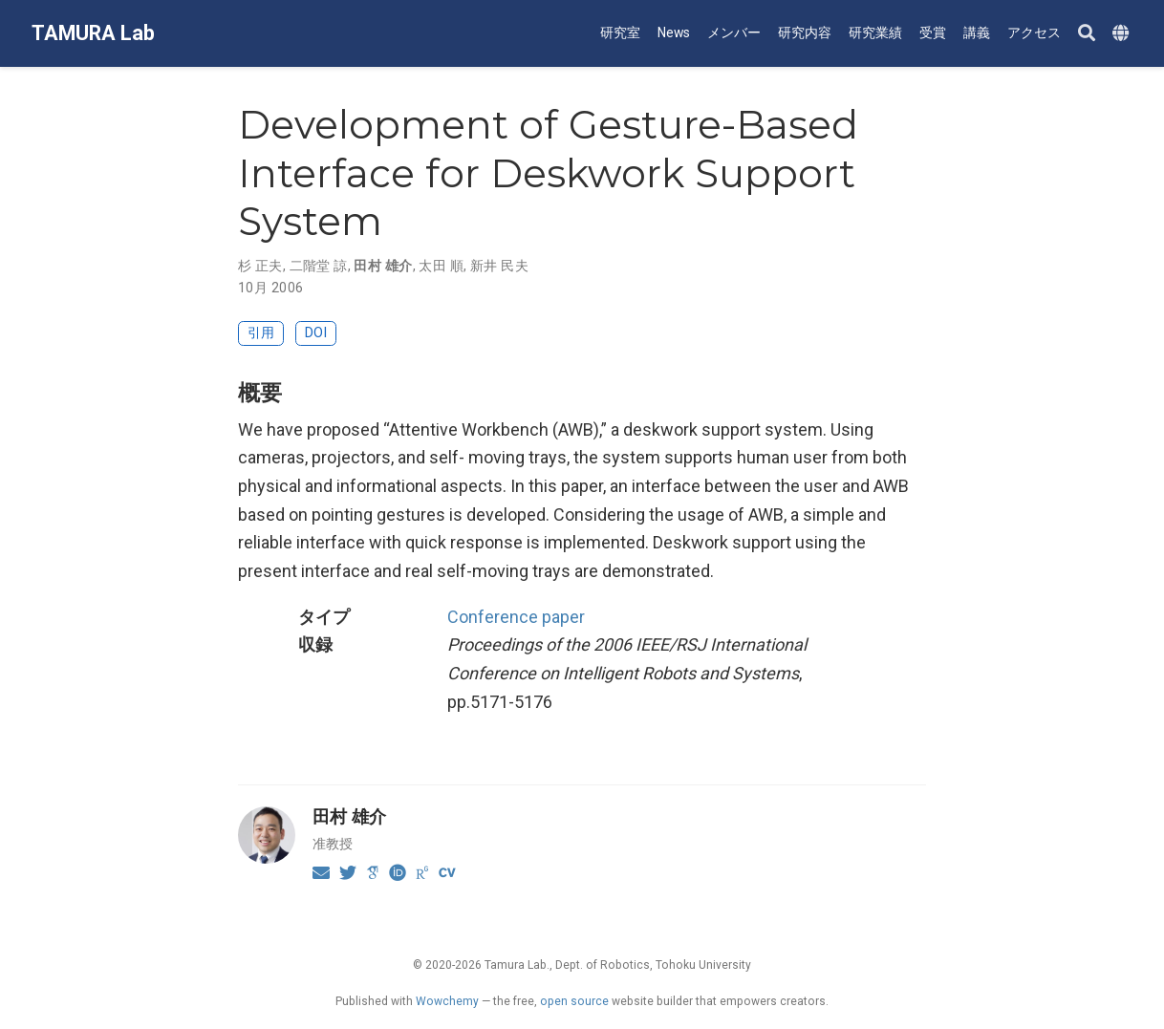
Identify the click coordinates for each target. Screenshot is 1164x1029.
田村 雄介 (383, 265)
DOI (316, 333)
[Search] (1086, 34)
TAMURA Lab (93, 33)
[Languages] (1122, 34)
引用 (261, 333)
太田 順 (441, 265)
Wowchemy (447, 1001)
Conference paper (516, 617)
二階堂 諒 (319, 265)
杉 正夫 (260, 265)
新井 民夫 (499, 265)
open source (574, 1001)
